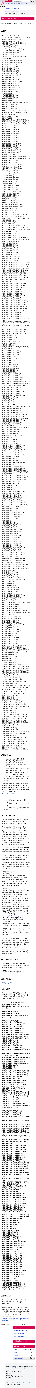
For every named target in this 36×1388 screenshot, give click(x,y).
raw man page (19, 1336)
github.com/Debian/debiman (24, 1383)
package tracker (19, 1333)
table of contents (20, 1341)
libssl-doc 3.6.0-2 (19, 1368)
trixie (15, 1349)
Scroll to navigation (9, 19)
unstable (17, 1355)
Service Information (12, 8)
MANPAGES (8, 0)
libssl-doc (16, 11)
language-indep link (20, 1330)
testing (16, 1352)
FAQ (26, 4)
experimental (9, 11)
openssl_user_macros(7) (10, 793)
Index (8, 4)
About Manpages (17, 4)
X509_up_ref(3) (14, 916)
